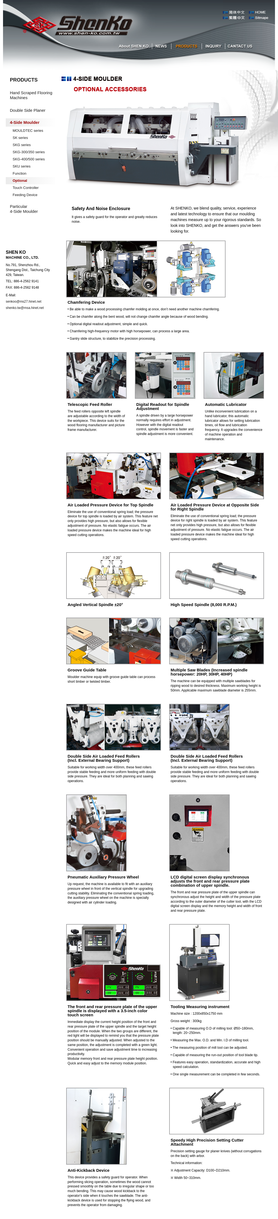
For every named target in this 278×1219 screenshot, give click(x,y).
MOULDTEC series (28, 131)
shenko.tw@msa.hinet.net (25, 308)
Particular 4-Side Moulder (24, 209)
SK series (20, 138)
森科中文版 (236, 18)
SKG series (22, 145)
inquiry (213, 46)
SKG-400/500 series (29, 159)
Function (19, 173)
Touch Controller (26, 188)
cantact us (240, 46)
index (262, 12)
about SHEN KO (132, 46)
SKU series (21, 166)
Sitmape (262, 18)
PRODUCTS (24, 80)
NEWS (161, 46)
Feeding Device (25, 195)
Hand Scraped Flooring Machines (31, 95)
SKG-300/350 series (29, 152)
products (186, 46)
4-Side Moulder (25, 122)
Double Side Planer (27, 110)
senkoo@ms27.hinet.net (23, 301)
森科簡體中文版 (236, 12)
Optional (20, 180)
